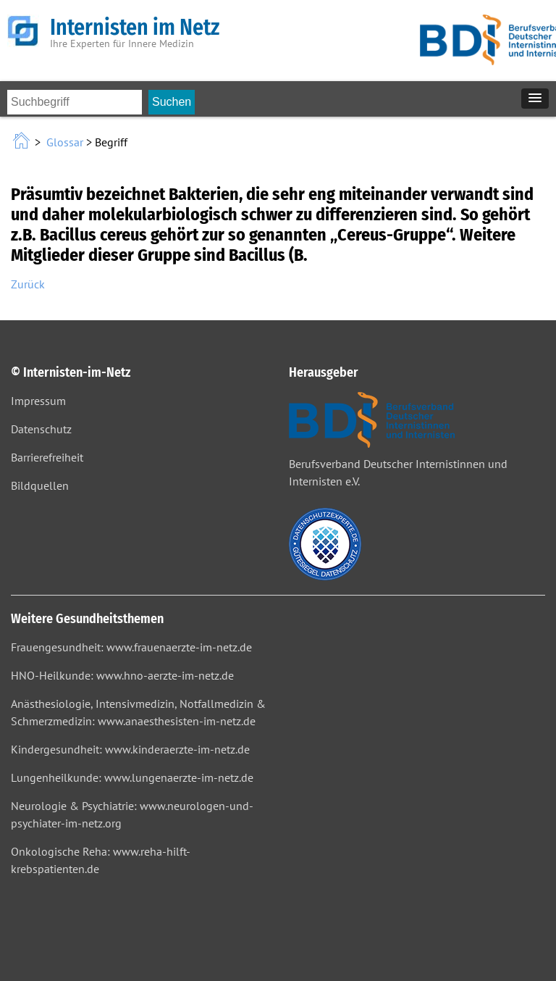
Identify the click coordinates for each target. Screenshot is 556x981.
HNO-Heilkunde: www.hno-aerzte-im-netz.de (122, 675)
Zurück (28, 284)
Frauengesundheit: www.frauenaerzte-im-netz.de (131, 647)
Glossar (64, 142)
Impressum (38, 400)
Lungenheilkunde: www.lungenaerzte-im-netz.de (132, 777)
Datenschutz (41, 429)
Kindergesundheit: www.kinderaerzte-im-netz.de (130, 749)
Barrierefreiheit (47, 457)
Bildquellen (40, 485)
